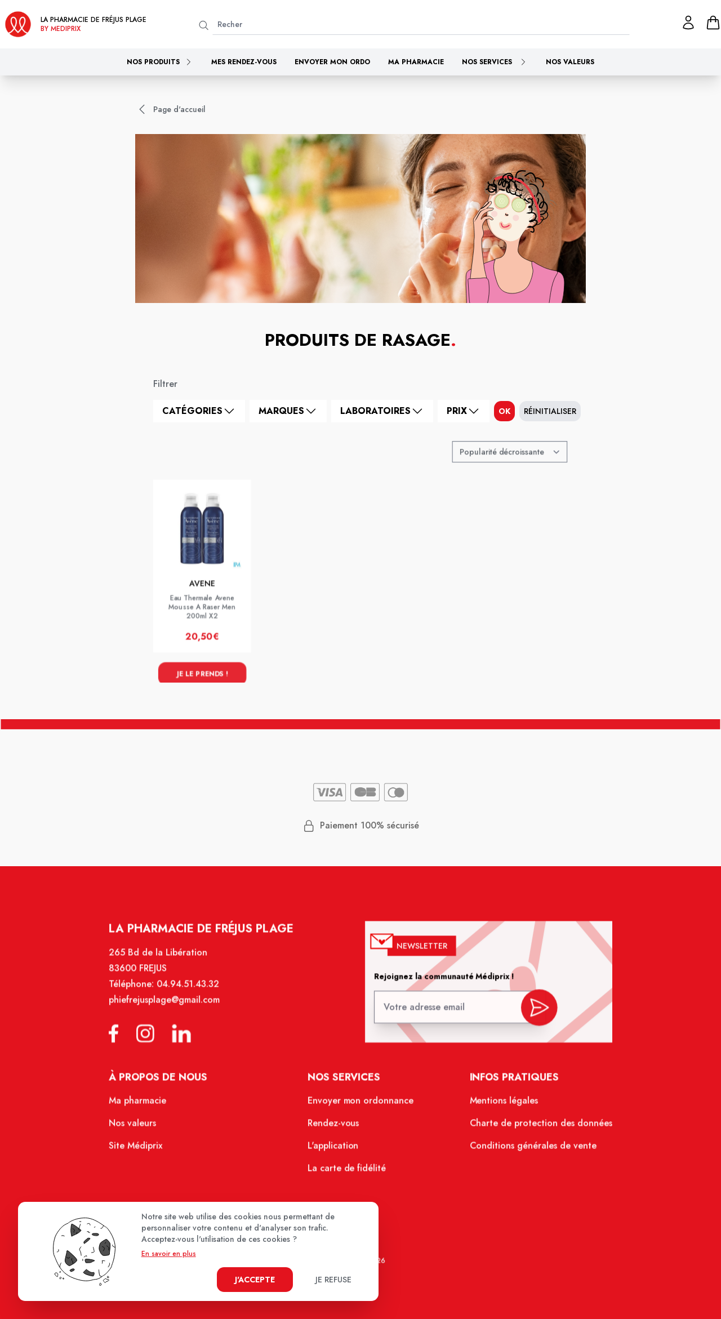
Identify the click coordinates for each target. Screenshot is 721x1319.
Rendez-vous (334, 1128)
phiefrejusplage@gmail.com (172, 1010)
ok (504, 411)
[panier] (713, 22)
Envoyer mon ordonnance (361, 1107)
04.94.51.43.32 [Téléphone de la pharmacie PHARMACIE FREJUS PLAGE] (195, 995)
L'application (334, 1150)
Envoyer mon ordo (332, 62)
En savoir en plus (168, 1253)
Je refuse (333, 1279)
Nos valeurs (570, 62)
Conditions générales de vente (525, 1150)
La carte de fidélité (347, 1172)
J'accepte (255, 1279)
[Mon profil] (688, 22)
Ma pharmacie (416, 62)
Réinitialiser (550, 411)
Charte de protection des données (533, 1128)
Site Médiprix (145, 1150)
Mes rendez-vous (244, 62)
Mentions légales (498, 1107)
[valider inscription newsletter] (531, 1015)
